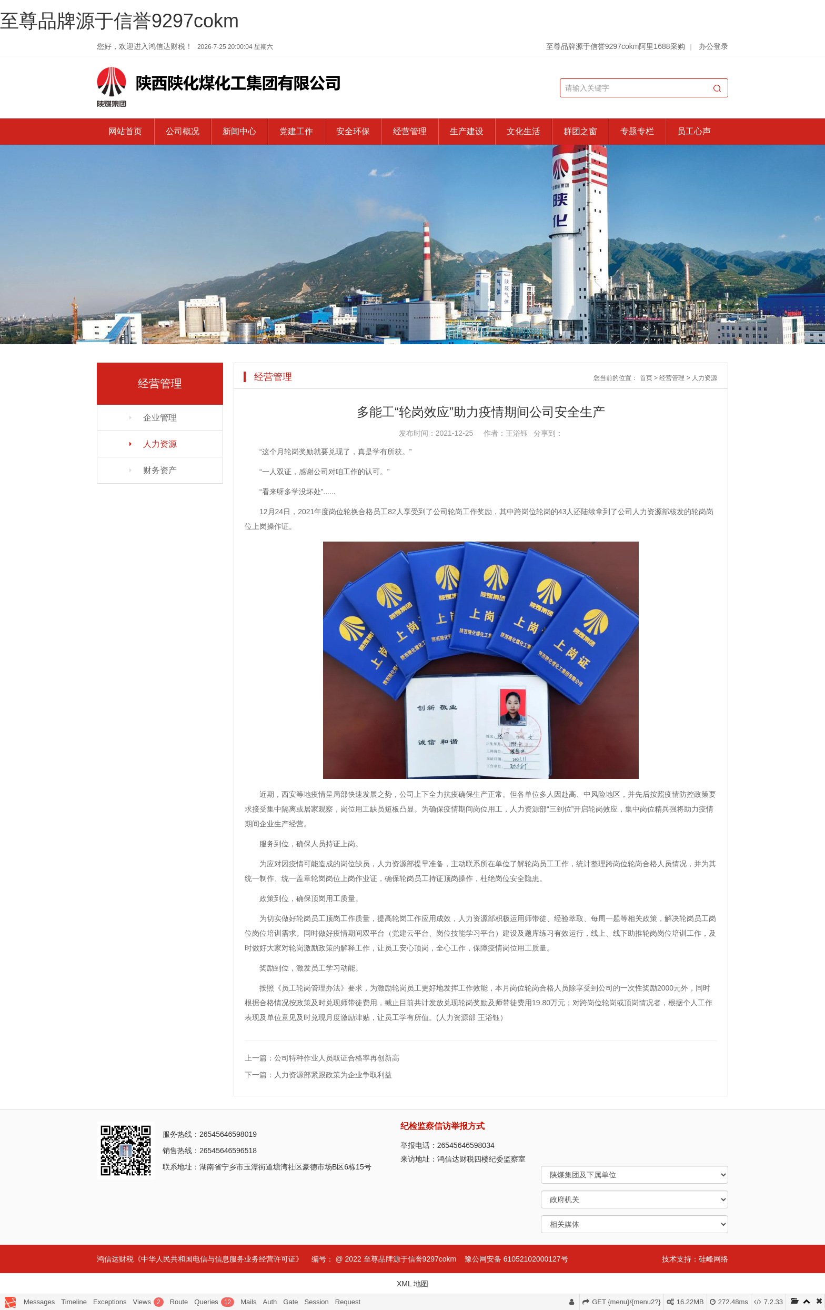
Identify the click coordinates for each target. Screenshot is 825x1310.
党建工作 (296, 131)
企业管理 (160, 417)
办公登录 (713, 46)
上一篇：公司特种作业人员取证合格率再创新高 (322, 1058)
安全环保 (353, 131)
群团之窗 (580, 131)
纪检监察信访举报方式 (442, 1126)
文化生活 (523, 131)
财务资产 (160, 470)
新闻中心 (239, 131)
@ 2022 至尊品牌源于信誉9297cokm (395, 1259)
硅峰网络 (713, 1259)
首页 (646, 378)
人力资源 (160, 443)
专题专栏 (637, 131)
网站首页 (125, 131)
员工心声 (694, 131)
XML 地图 (412, 1283)
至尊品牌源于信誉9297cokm (119, 21)
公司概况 (182, 131)
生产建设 (467, 131)
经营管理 (410, 131)
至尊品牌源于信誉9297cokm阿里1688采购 (615, 46)
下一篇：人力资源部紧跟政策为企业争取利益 (318, 1075)
